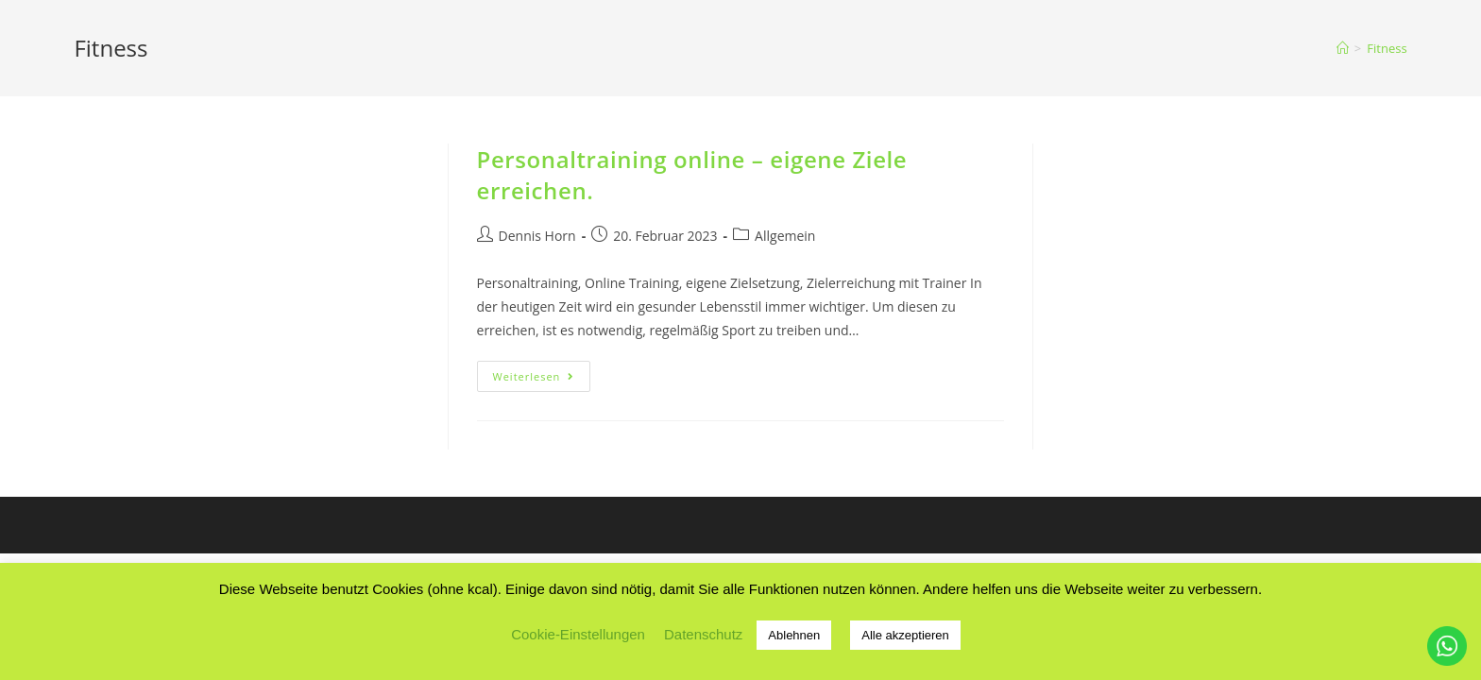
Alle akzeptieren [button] (905, 635)
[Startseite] (1342, 48)
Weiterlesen (542, 379)
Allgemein (785, 236)
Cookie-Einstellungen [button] (578, 634)
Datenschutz (703, 634)
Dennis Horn (537, 236)
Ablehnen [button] (794, 635)
